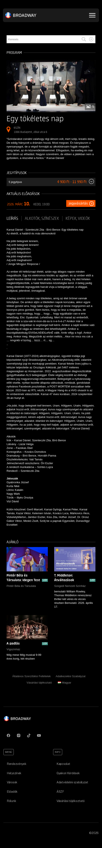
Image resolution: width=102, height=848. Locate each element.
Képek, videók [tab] (78, 218)
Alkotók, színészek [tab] (42, 218)
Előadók (12, 791)
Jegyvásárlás (78, 203)
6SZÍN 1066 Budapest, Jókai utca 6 (30, 130)
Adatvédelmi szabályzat (72, 782)
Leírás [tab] (12, 218)
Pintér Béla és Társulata (21, 586)
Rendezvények (16, 764)
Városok (12, 782)
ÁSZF (60, 791)
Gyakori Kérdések (68, 773)
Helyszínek (14, 773)
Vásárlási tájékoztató (39, 682)
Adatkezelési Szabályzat (70, 676)
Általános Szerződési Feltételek (31, 676)
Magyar (64, 682)
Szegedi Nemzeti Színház (70, 586)
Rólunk (11, 801)
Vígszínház (13, 649)
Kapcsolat (63, 764)
